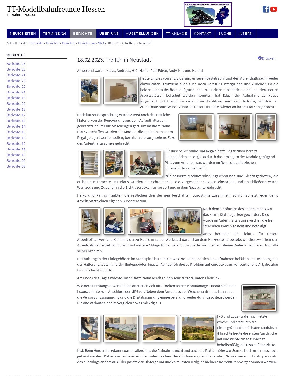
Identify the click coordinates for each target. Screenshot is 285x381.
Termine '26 (54, 33)
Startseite (35, 43)
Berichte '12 (16, 143)
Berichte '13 (16, 137)
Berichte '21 (16, 92)
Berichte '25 (16, 69)
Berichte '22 (16, 86)
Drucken (266, 58)
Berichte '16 (16, 120)
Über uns (109, 33)
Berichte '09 (16, 160)
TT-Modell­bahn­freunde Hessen (56, 9)
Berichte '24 (16, 74)
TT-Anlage (176, 33)
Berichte (82, 33)
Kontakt (203, 33)
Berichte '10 (16, 154)
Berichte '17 (16, 114)
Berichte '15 (16, 132)
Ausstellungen (142, 33)
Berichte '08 (16, 166)
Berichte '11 (16, 149)
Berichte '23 (16, 80)
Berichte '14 (16, 126)
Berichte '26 (16, 63)
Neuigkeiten (23, 33)
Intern (246, 33)
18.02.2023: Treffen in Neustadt (114, 59)
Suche (225, 33)
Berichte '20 (16, 103)
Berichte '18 (16, 109)
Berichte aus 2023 (91, 43)
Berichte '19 (16, 97)
